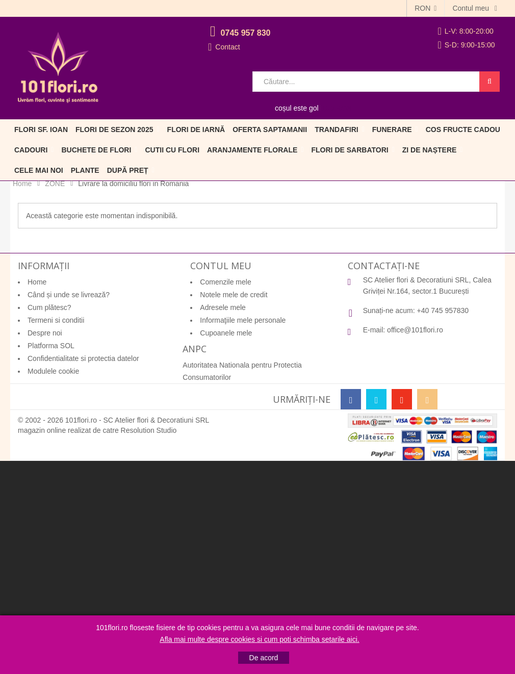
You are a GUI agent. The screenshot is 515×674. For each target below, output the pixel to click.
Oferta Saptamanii (270, 129)
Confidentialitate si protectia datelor (83, 358)
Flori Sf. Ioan (41, 129)
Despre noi (45, 333)
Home (22, 183)
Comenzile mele (225, 282)
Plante (85, 170)
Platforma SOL (51, 346)
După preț (127, 170)
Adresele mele (223, 307)
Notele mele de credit (233, 295)
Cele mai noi (38, 170)
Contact (227, 47)
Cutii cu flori (172, 150)
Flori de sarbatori (350, 150)
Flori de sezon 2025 (114, 129)
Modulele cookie (53, 371)
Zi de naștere (429, 150)
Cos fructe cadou (463, 129)
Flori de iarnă (196, 129)
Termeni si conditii (56, 320)
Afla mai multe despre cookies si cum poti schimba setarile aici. (259, 639)
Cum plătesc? (49, 307)
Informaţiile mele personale (243, 320)
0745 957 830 (246, 33)
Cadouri (30, 150)
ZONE (55, 183)
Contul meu (471, 8)
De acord (263, 658)
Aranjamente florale (252, 150)
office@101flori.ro (415, 330)
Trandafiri (336, 129)
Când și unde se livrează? (69, 295)
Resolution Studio (149, 430)
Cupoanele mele (226, 333)
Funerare (392, 129)
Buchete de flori (96, 150)
